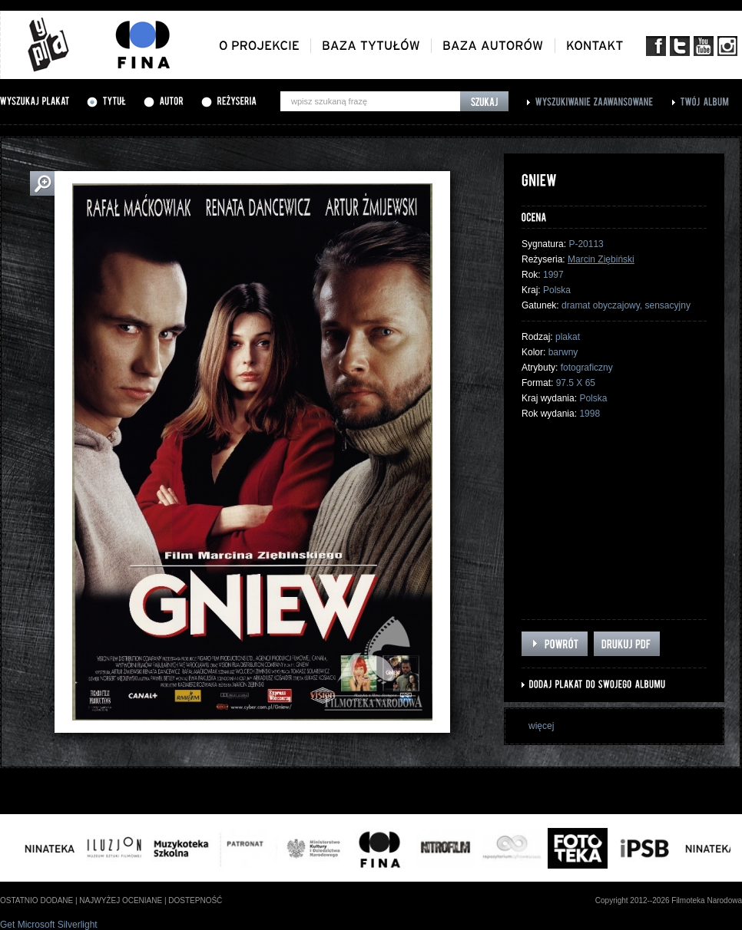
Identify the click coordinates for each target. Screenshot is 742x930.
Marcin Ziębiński (601, 259)
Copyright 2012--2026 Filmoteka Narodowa (668, 900)
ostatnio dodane (36, 900)
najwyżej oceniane (120, 900)
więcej (541, 726)
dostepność (195, 900)
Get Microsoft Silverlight (49, 924)
